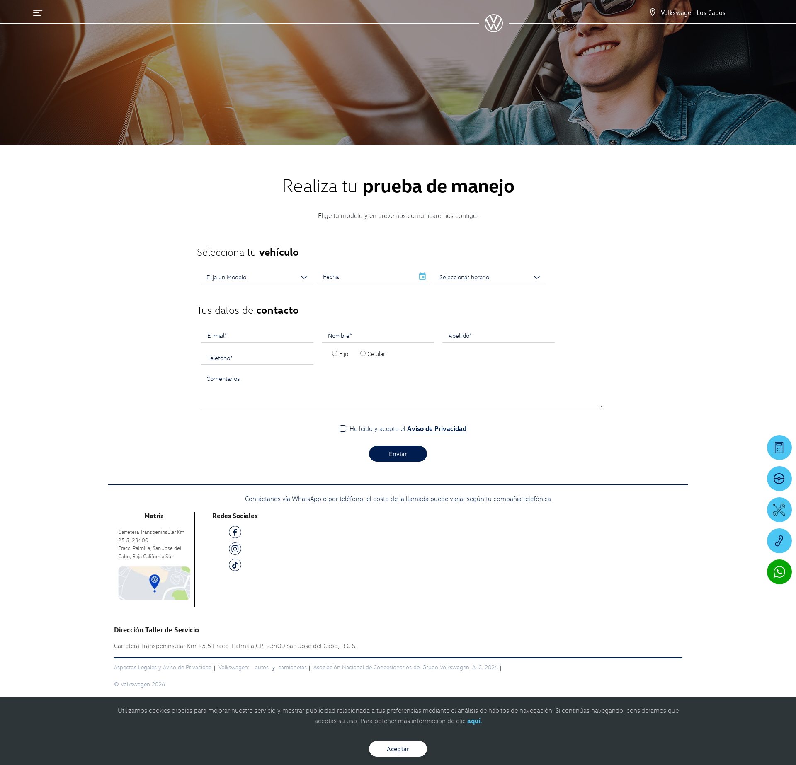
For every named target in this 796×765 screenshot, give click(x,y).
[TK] (235, 566)
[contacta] (154, 582)
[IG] (235, 550)
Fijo (343, 353)
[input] (366, 277)
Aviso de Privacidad (436, 428)
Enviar (398, 454)
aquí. (474, 721)
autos (262, 667)
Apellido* (460, 335)
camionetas (292, 667)
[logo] (493, 29)
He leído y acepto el (407, 428)
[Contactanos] (652, 12)
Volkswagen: (234, 667)
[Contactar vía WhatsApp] (779, 571)
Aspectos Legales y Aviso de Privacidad (163, 667)
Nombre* (340, 335)
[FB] (235, 533)
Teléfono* (220, 357)
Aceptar (398, 749)
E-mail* (217, 335)
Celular (376, 353)
